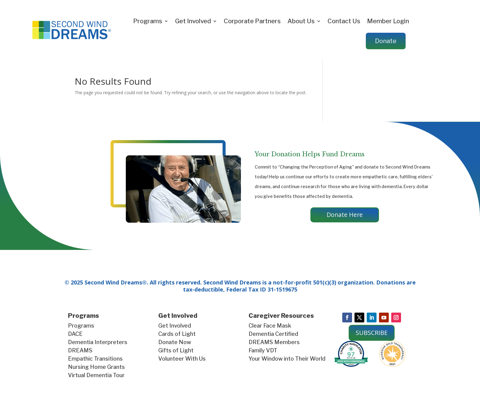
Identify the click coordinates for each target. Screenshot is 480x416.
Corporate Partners (252, 21)
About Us (301, 21)
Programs (147, 21)
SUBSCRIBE (372, 333)
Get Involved (193, 21)
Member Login (388, 21)
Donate (385, 41)
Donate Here (344, 215)
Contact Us (344, 21)
